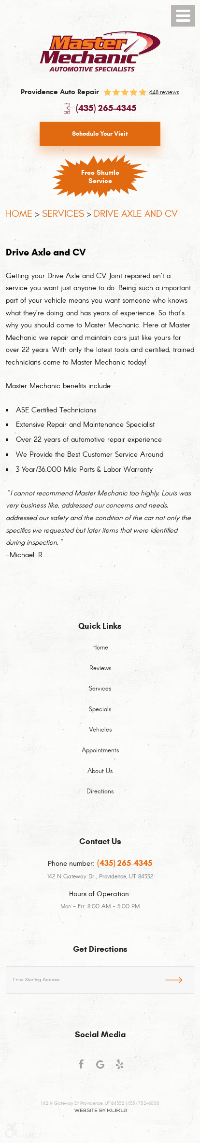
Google (100, 1068)
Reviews (100, 669)
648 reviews (164, 92)
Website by (100, 1110)
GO (179, 978)
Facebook (80, 1068)
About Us (100, 772)
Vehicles (100, 730)
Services (63, 213)
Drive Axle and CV (136, 213)
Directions (100, 792)
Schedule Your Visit (100, 134)
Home (19, 213)
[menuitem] (100, 653)
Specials (100, 710)
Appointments (100, 751)
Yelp (119, 1068)
